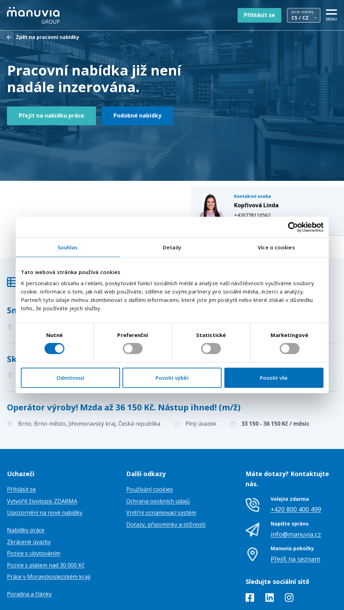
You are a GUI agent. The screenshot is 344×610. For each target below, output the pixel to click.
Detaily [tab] (172, 247)
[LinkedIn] (269, 564)
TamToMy (325, 599)
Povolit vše (274, 377)
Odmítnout (70, 377)
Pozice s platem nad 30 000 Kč (46, 531)
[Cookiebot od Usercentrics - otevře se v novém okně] (293, 227)
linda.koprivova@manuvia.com (275, 176)
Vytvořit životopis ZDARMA (42, 467)
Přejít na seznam (295, 524)
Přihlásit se (259, 15)
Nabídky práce (26, 495)
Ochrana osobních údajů (158, 467)
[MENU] (331, 13)
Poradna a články (29, 559)
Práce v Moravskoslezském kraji (48, 542)
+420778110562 (259, 168)
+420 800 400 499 (296, 475)
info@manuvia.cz (296, 499)
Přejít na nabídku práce (51, 115)
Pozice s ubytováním (33, 519)
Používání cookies (149, 455)
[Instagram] (289, 564)
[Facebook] (250, 564)
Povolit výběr (172, 377)
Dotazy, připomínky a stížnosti (166, 490)
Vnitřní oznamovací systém (161, 478)
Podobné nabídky (137, 115)
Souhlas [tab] (68, 247)
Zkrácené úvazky (29, 507)
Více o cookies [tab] (276, 247)
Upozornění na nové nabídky (44, 478)
